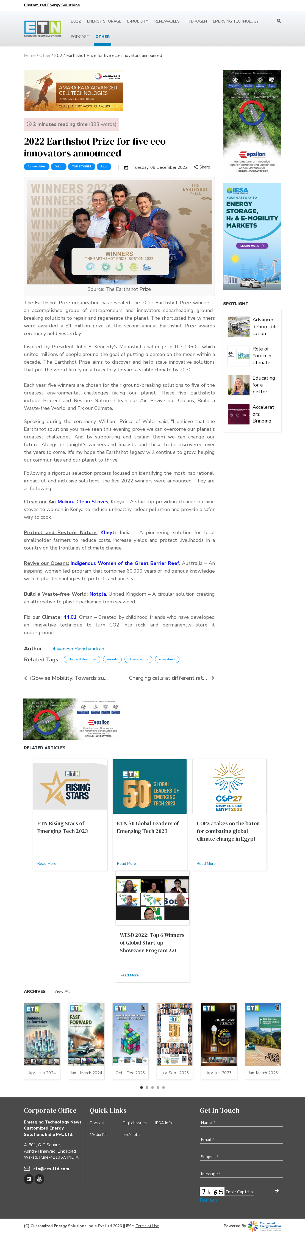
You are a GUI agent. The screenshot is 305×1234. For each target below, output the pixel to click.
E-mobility (137, 21)
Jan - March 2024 (86, 1073)
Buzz (76, 21)
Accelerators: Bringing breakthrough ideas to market (264, 413)
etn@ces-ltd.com (51, 1169)
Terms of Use (147, 1226)
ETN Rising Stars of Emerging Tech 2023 (62, 827)
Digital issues (135, 1123)
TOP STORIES (82, 167)
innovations (167, 659)
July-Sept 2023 (174, 1073)
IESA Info (163, 1123)
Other (102, 36)
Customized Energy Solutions (52, 5)
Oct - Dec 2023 (130, 1073)
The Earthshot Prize (82, 659)
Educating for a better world (264, 384)
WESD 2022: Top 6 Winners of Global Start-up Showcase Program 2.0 (152, 942)
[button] (141, 1087)
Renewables (167, 21)
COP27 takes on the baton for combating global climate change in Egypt (228, 831)
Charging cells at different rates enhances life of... (172, 678)
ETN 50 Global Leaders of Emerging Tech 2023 (148, 827)
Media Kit (98, 1134)
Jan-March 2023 (263, 1073)
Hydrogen (196, 21)
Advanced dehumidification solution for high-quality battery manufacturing (265, 326)
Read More (46, 863)
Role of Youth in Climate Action (262, 355)
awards (112, 659)
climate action (138, 659)
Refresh (208, 1200)
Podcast (80, 36)
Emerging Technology (236, 21)
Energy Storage (104, 21)
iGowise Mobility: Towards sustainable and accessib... (67, 678)
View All (62, 991)
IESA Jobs (131, 1134)
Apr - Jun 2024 (42, 1073)
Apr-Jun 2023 (219, 1073)
